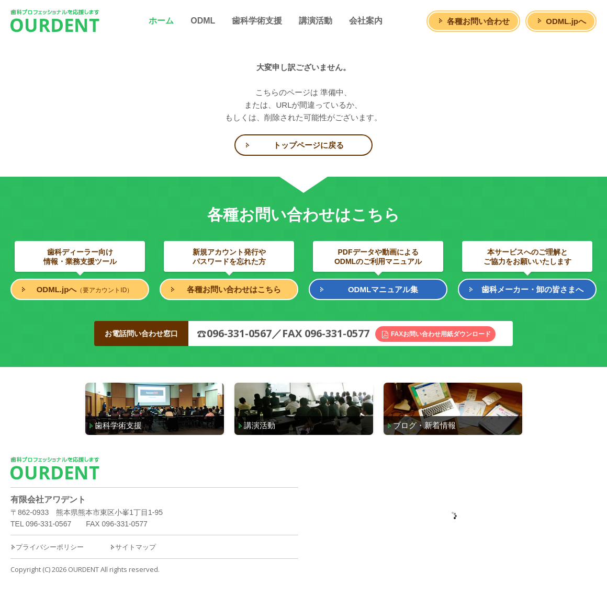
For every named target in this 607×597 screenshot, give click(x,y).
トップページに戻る (308, 145)
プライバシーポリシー (47, 547)
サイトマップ (133, 547)
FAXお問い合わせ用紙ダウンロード (441, 334)
